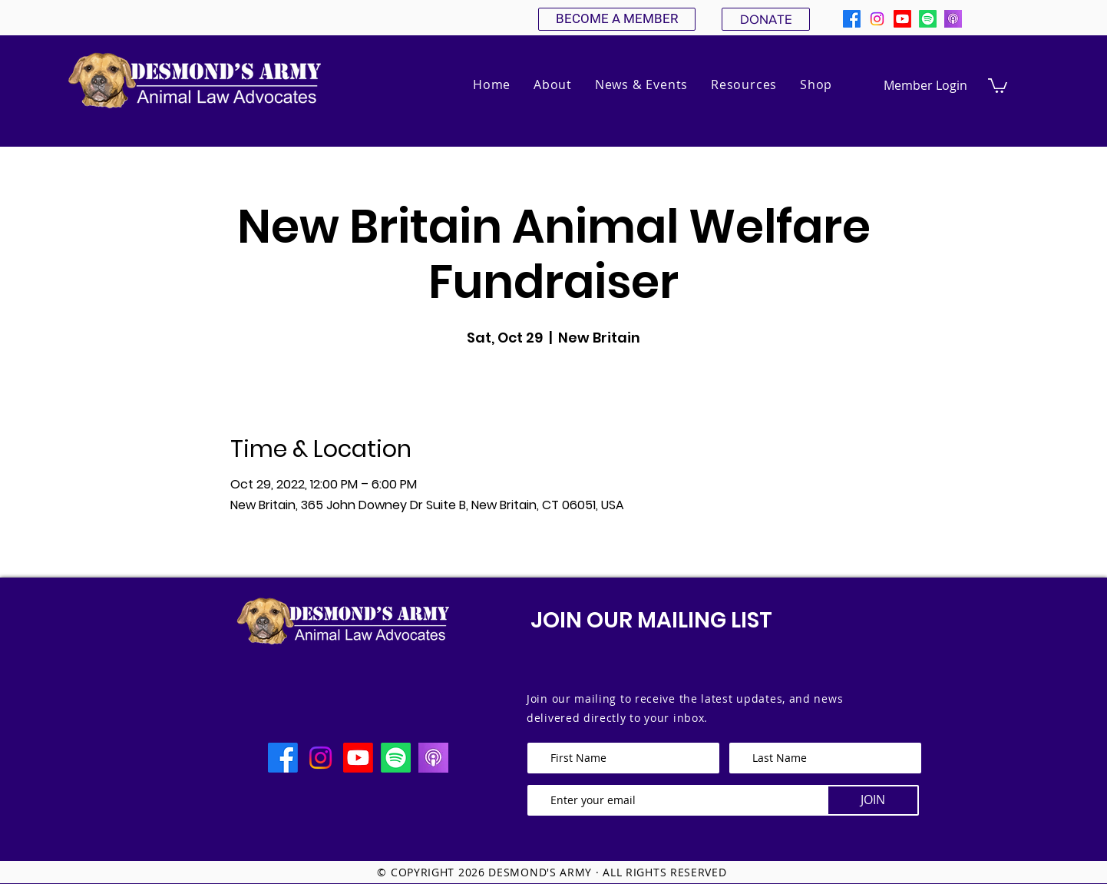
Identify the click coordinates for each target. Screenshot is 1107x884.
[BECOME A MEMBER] (617, 19)
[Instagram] (877, 19)
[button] (552, 84)
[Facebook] (852, 19)
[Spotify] (928, 19)
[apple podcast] (953, 19)
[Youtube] (902, 19)
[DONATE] (766, 19)
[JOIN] (873, 800)
